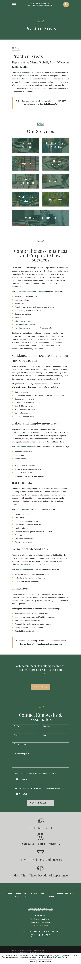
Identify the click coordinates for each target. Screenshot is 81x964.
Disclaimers (26, 779)
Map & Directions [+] (40, 925)
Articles (34, 893)
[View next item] (50, 680)
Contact (60, 893)
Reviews (42, 893)
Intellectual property (22, 321)
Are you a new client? (21, 744)
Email (45, 735)
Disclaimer (69, 893)
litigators (45, 333)
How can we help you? (21, 753)
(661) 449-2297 (40, 935)
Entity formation (21, 392)
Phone (16, 735)
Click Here (30, 779)
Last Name (47, 726)
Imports (18, 317)
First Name (17, 726)
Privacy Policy (27, 794)
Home (9, 893)
